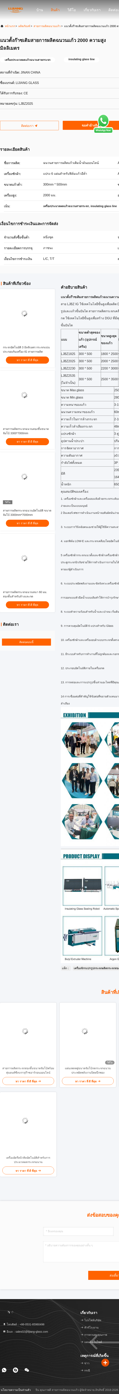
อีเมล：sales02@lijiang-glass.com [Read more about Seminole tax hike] (25, 1331)
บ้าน (39, 10)
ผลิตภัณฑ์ (24, 26)
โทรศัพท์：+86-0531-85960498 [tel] (23, 1324)
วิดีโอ (71, 10)
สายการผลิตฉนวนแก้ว (47, 26)
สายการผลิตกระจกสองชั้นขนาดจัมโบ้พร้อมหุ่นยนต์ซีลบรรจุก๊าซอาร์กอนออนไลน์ (28, 1070)
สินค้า (55, 10)
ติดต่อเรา (29, 125)
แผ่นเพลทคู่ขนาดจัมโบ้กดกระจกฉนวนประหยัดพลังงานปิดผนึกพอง (88, 1070)
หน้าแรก (10, 26)
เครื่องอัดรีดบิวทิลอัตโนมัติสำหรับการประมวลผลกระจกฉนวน (28, 1160)
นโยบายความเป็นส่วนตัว (16, 1389)
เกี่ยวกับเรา (92, 10)
